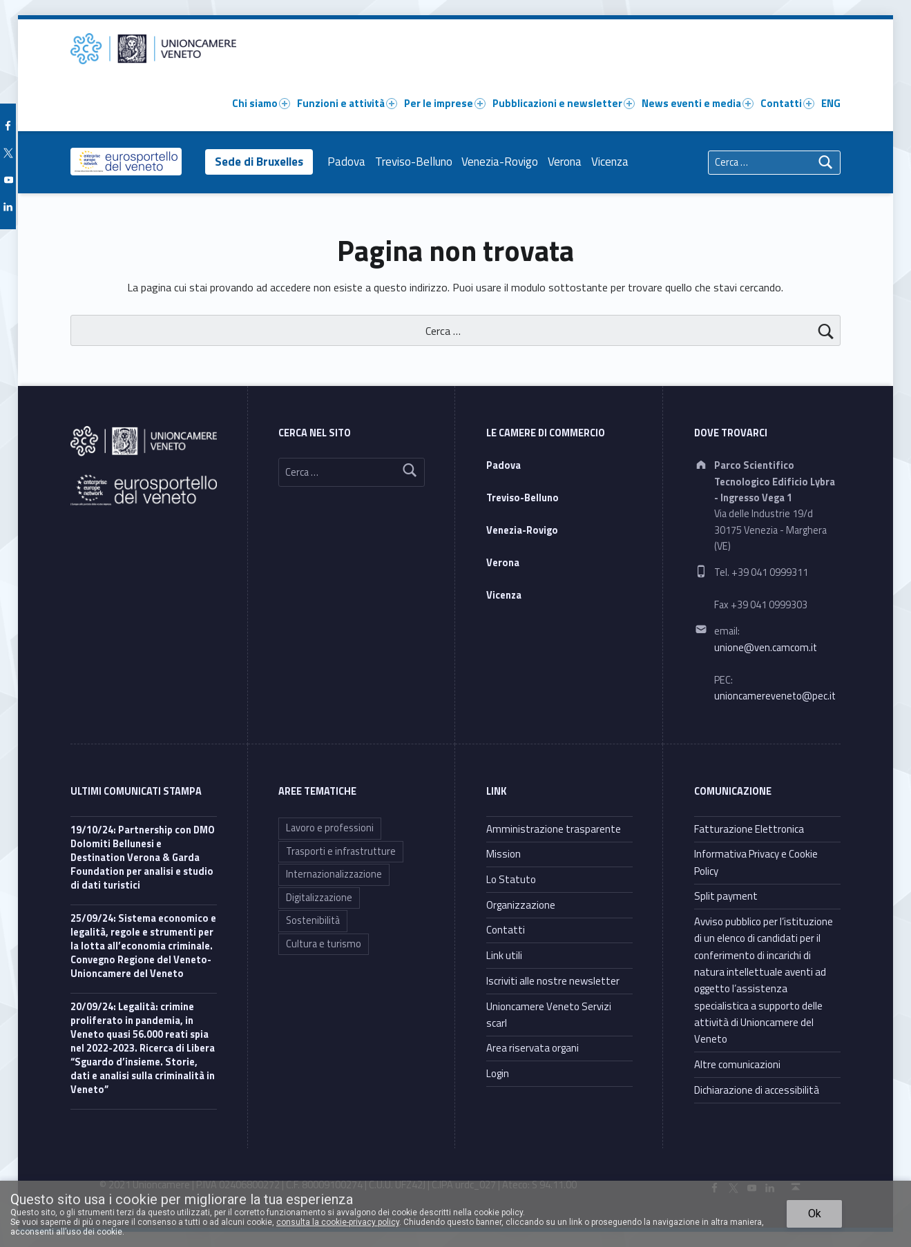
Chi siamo (261, 103)
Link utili (504, 955)
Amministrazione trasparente (553, 829)
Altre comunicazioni (737, 1064)
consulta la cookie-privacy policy (337, 1222)
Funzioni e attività (347, 103)
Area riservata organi (532, 1048)
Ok (814, 1213)
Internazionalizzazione (334, 874)
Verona (567, 162)
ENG (831, 103)
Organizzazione (520, 905)
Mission (503, 854)
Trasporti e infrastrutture (341, 851)
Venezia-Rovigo (503, 162)
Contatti (787, 103)
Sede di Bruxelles (260, 162)
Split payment (726, 896)
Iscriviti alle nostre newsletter (553, 981)
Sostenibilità (313, 920)
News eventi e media (698, 103)
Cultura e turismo (323, 943)
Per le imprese (445, 103)
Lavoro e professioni (330, 827)
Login (497, 1073)
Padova (350, 162)
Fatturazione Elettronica (749, 829)
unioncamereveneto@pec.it (775, 696)
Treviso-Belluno (416, 162)
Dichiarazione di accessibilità (756, 1090)
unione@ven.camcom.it (765, 647)
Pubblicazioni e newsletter (563, 103)
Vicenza (612, 162)
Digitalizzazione (319, 897)
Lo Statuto (511, 879)
